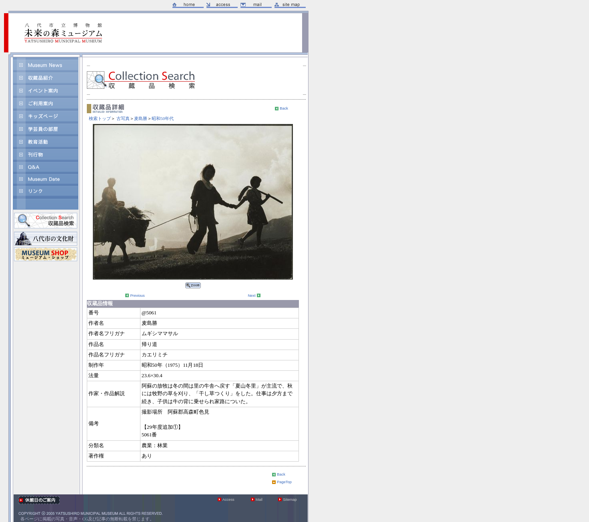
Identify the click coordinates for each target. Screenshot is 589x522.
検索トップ (100, 118)
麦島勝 (140, 118)
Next (251, 296)
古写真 (123, 118)
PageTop (284, 482)
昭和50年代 (163, 118)
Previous (137, 296)
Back (284, 108)
